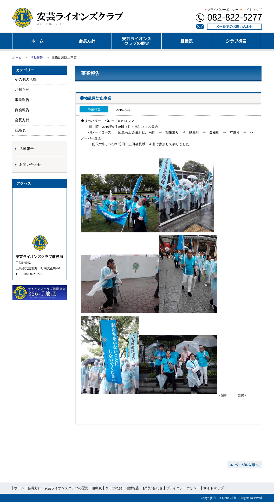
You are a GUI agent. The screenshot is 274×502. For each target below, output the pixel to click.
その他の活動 (26, 79)
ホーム (17, 57)
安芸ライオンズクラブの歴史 (66, 488)
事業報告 (22, 100)
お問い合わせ (30, 165)
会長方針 (22, 120)
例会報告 (22, 110)
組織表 (20, 130)
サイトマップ (252, 9)
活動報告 (36, 57)
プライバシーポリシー (222, 9)
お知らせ (22, 90)
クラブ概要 (113, 488)
